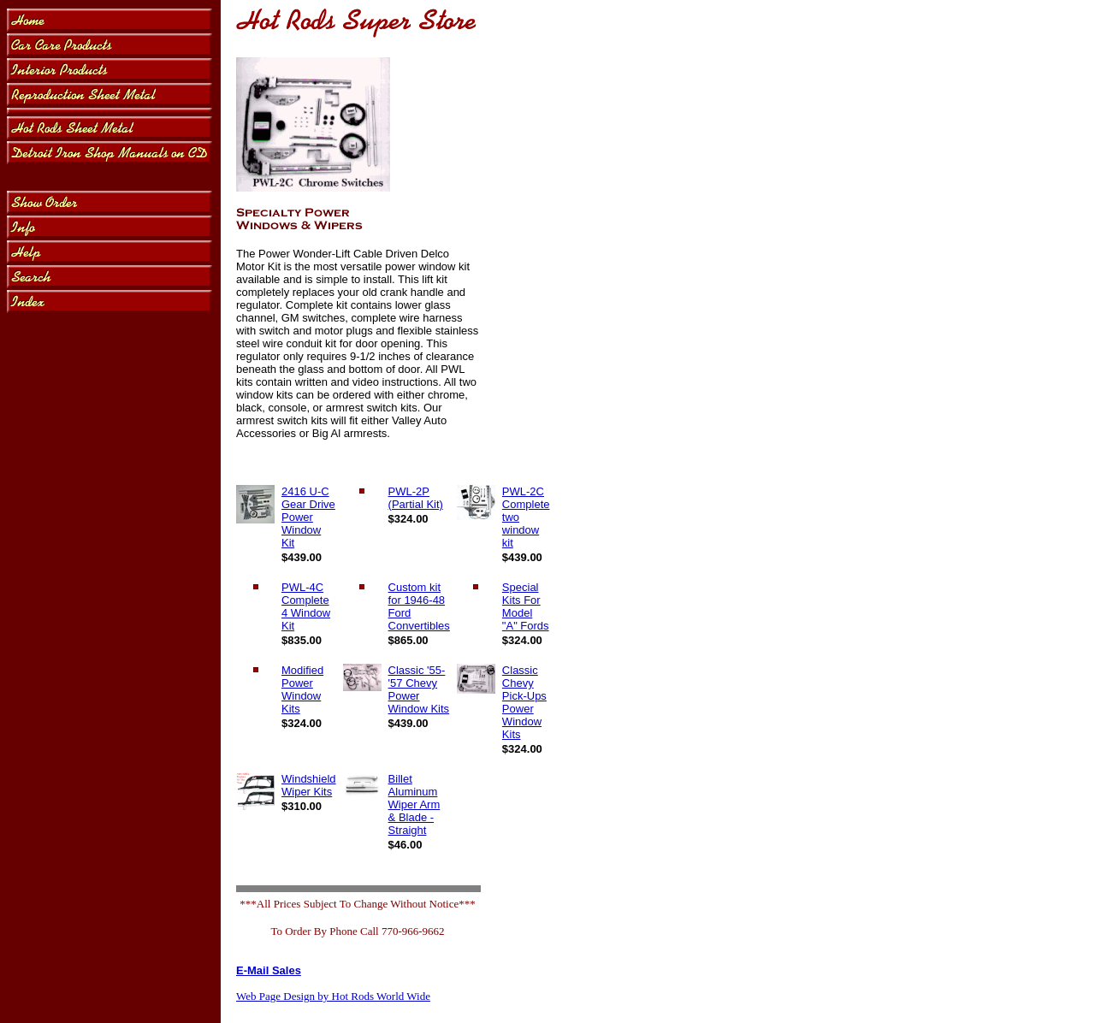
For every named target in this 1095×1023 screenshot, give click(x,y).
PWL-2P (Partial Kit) (415, 498)
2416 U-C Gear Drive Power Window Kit (308, 517)
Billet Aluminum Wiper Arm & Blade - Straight (414, 804)
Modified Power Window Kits (302, 689)
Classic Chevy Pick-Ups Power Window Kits (524, 702)
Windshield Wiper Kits (308, 785)
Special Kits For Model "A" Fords (525, 606)
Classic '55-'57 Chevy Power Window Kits (419, 689)
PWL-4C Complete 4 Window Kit (305, 606)
